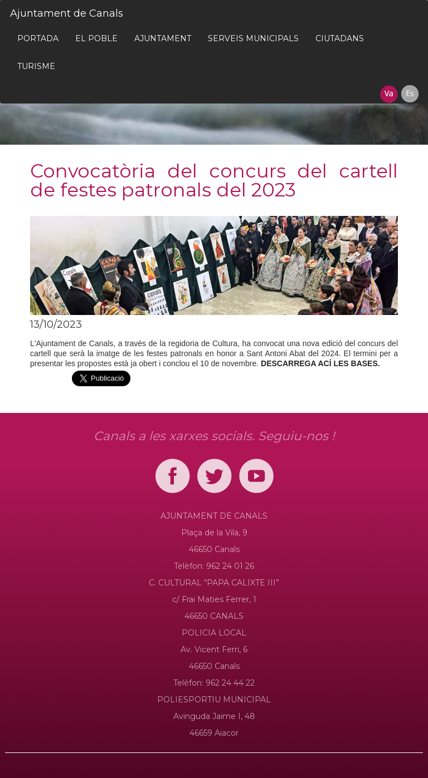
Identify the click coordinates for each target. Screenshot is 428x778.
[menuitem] (38, 38)
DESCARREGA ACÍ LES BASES (319, 363)
